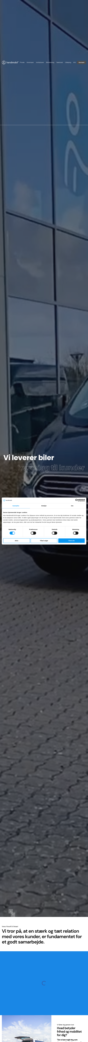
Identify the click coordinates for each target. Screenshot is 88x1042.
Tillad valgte (44, 540)
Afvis (16, 540)
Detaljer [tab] (44, 506)
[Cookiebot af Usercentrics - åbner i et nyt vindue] (76, 500)
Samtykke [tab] (15, 506)
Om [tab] (72, 506)
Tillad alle (71, 540)
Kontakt (81, 62)
